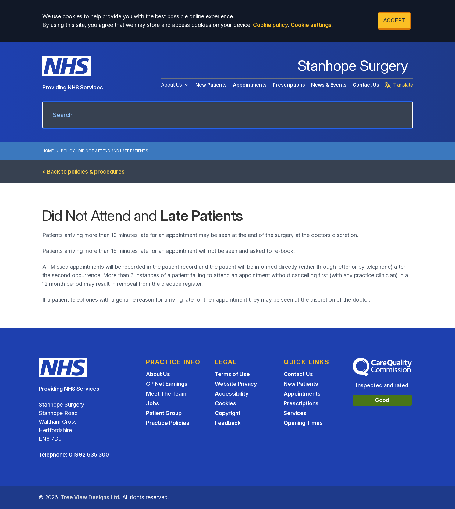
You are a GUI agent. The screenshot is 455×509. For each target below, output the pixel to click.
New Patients (211, 85)
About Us (175, 85)
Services (295, 413)
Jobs (152, 403)
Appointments (250, 85)
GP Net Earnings (166, 384)
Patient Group (164, 413)
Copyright (227, 413)
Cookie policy (270, 25)
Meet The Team (166, 393)
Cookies (225, 403)
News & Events (329, 85)
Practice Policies (167, 423)
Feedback (228, 423)
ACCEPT (394, 20)
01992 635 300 (89, 454)
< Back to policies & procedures (83, 171)
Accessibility (231, 393)
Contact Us (366, 85)
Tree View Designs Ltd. (91, 497)
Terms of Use (232, 374)
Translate (398, 84)
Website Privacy (236, 384)
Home (48, 151)
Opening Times (303, 423)
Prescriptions (289, 85)
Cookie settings (311, 25)
